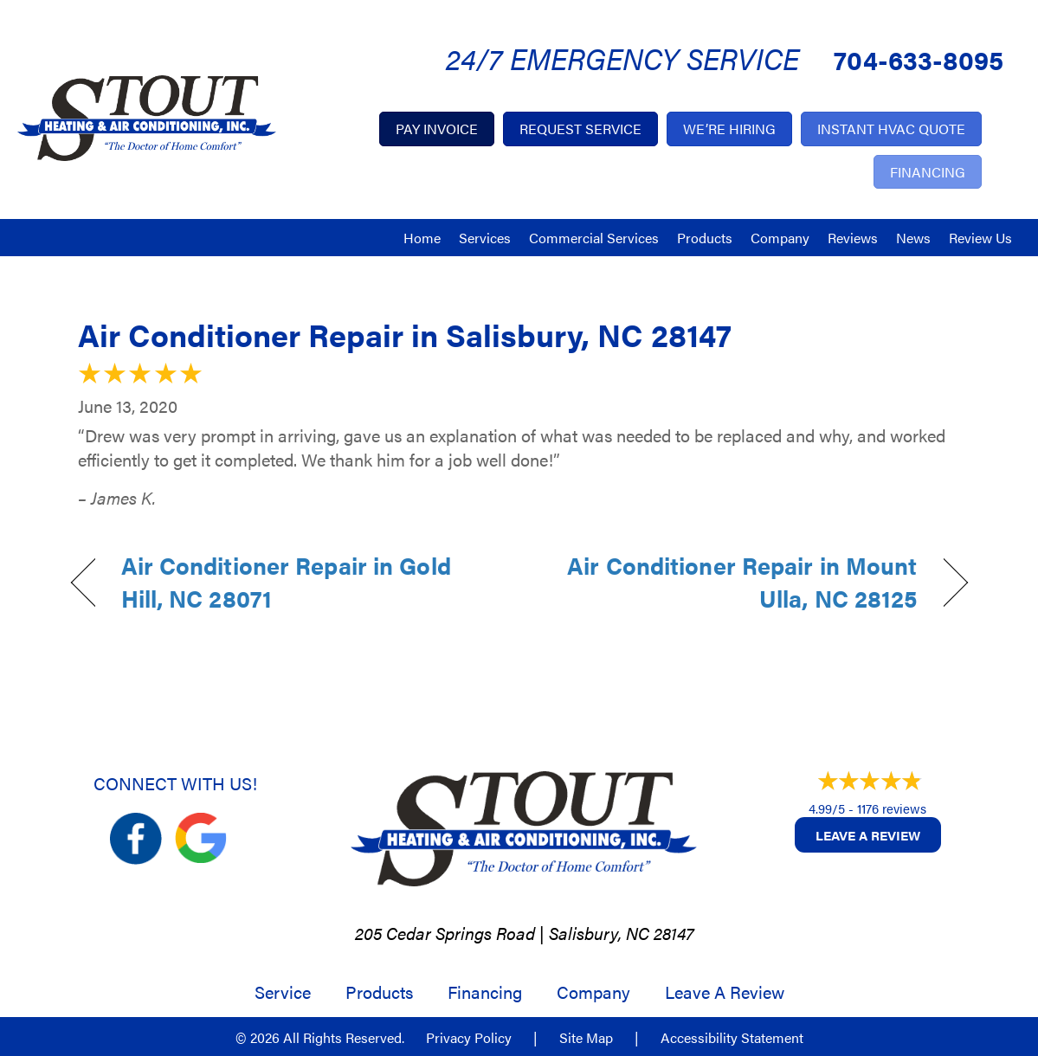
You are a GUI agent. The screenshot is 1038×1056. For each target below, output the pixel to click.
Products (704, 238)
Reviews (853, 238)
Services (485, 238)
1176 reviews (891, 808)
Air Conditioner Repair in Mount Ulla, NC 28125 (731, 582)
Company (780, 238)
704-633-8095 (918, 59)
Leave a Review (868, 835)
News (913, 238)
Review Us (980, 238)
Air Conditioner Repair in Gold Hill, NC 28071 (286, 582)
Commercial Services (594, 238)
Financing (485, 992)
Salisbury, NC (599, 932)
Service (283, 992)
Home (422, 238)
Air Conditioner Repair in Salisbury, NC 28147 (405, 334)
